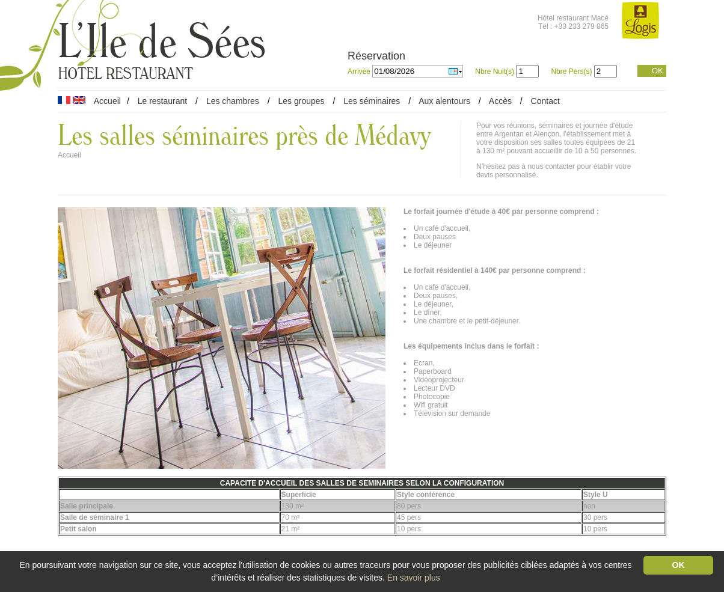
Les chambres (232, 101)
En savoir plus (413, 577)
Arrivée (360, 71)
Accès (500, 101)
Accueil (107, 101)
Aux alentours (446, 101)
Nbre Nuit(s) (494, 71)
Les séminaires (371, 101)
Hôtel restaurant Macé (573, 18)
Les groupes (301, 101)
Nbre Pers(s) (571, 71)
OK (657, 70)
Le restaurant (163, 101)
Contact (545, 101)
